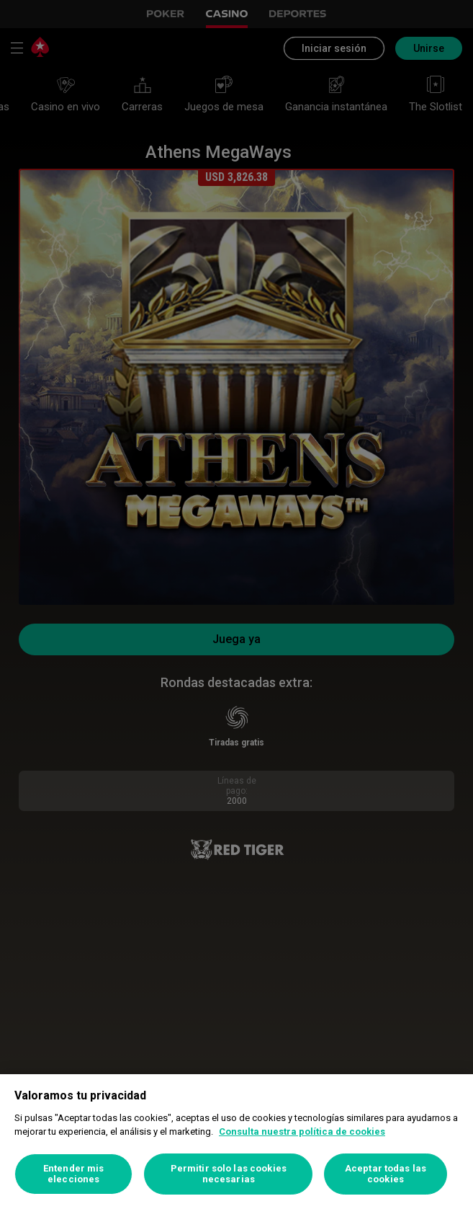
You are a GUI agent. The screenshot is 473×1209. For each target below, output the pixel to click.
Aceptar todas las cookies (385, 1174)
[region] (236, 1141)
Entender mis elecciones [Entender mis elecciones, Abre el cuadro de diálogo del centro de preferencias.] (73, 1174)
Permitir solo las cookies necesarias (229, 1174)
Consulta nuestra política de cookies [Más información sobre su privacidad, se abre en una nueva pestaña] (302, 1131)
